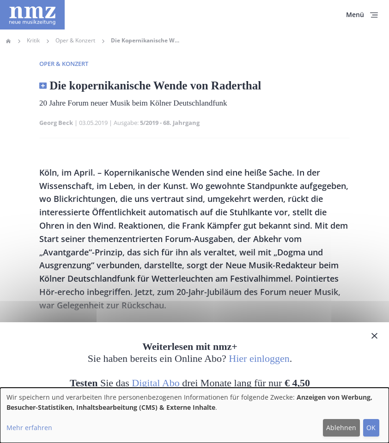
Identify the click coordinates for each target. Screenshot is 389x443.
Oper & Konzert (75, 40)
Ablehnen (341, 427)
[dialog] (194, 415)
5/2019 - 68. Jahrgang (170, 122)
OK (371, 427)
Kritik (33, 40)
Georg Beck (56, 122)
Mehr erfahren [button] (29, 427)
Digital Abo (155, 383)
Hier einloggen (259, 358)
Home (8, 41)
